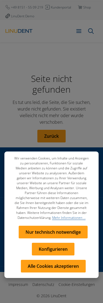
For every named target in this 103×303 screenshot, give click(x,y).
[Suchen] (90, 31)
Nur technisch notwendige (53, 232)
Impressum (18, 284)
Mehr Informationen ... (69, 217)
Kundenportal (61, 7)
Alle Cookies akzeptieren (53, 266)
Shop (87, 7)
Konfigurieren (53, 249)
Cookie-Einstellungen (77, 284)
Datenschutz (43, 284)
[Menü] (78, 31)
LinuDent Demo (22, 16)
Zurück (51, 136)
